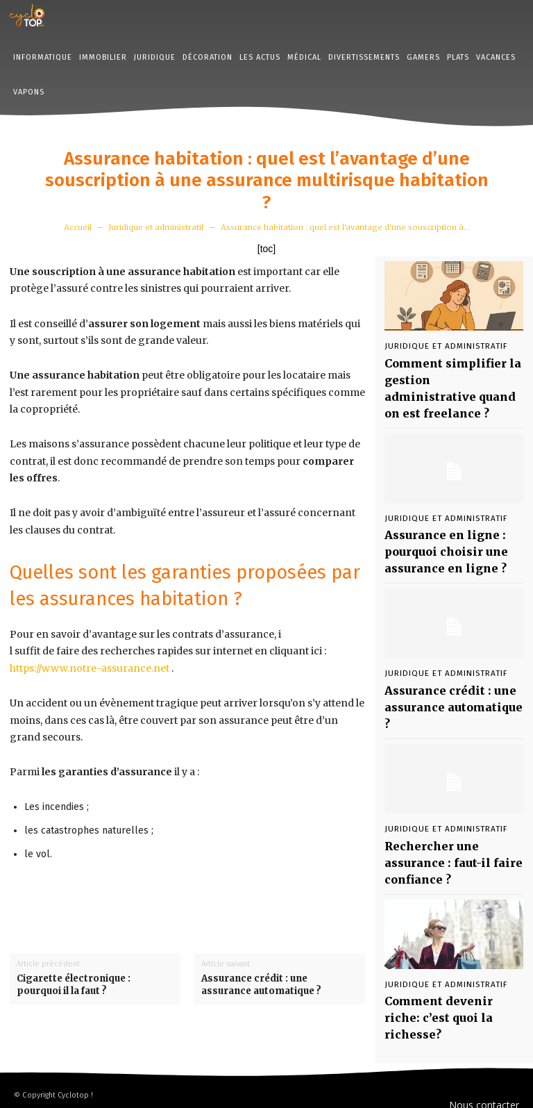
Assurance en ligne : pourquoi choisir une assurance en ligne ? (434, 515)
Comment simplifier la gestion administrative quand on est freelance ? (442, 372)
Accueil (78, 227)
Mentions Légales (479, 1087)
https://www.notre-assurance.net (89, 668)
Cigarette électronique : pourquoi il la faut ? (73, 985)
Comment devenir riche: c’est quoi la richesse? (442, 912)
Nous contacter (484, 1066)
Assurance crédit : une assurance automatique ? (261, 985)
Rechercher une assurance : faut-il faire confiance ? (450, 782)
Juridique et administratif (156, 227)
